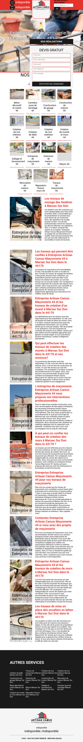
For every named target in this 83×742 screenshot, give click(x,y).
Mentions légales (54, 738)
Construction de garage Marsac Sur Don (17, 680)
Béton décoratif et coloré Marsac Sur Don (17, 687)
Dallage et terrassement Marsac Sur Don (48, 687)
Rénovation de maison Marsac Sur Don (64, 680)
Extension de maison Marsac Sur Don (33, 680)
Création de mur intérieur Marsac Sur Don (49, 673)
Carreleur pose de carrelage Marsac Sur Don (64, 687)
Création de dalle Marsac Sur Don (16, 674)
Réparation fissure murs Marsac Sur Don (33, 695)
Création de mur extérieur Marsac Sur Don (63, 673)
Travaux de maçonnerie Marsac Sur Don (33, 673)
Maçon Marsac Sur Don (33, 688)
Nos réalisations (51, 41)
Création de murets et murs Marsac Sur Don (17, 695)
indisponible (20, 2)
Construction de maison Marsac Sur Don (49, 680)
